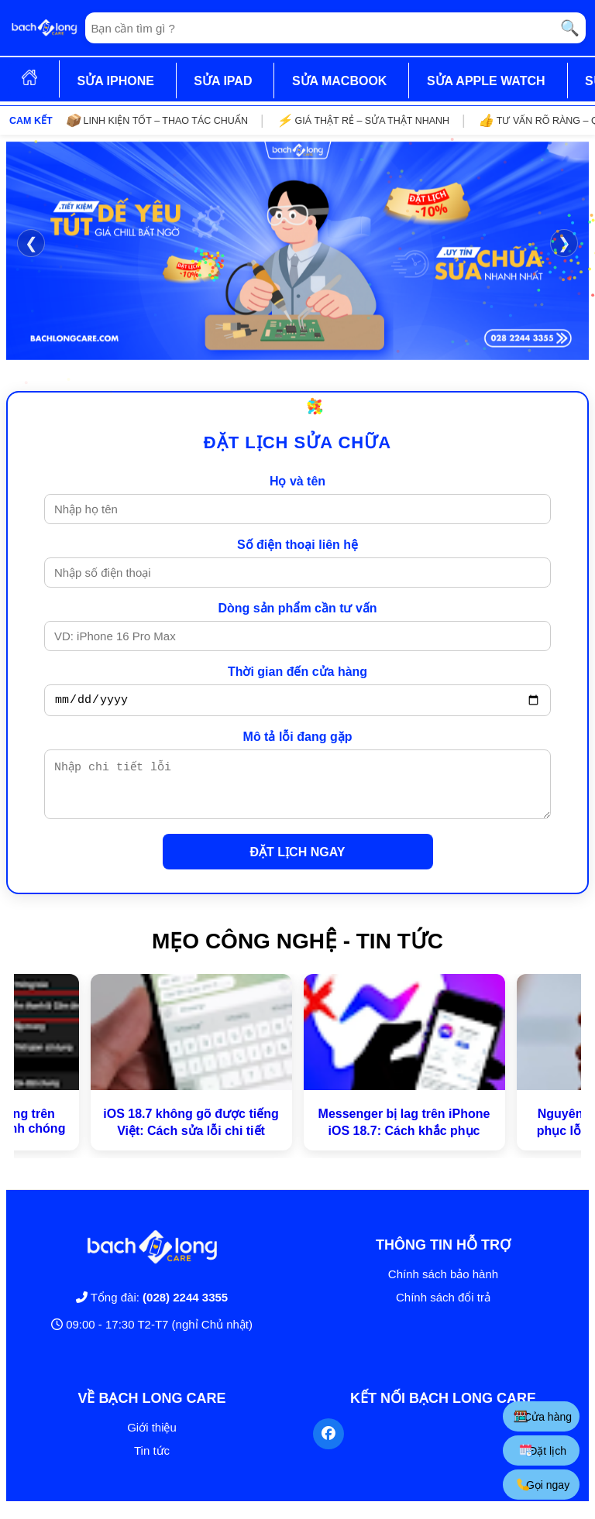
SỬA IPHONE (115, 80)
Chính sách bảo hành (443, 1285)
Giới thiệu (152, 1438)
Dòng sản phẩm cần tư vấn (297, 608)
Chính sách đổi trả (443, 1308)
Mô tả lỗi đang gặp (298, 739)
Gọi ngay (542, 1484)
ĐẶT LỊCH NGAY (298, 863)
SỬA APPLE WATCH (486, 80)
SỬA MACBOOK (339, 80)
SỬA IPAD (223, 80)
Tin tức (152, 1462)
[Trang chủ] (44, 28)
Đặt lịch (542, 1450)
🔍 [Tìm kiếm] (570, 27)
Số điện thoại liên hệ (297, 544)
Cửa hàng (543, 1416)
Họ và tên (297, 481)
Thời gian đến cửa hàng (297, 671)
